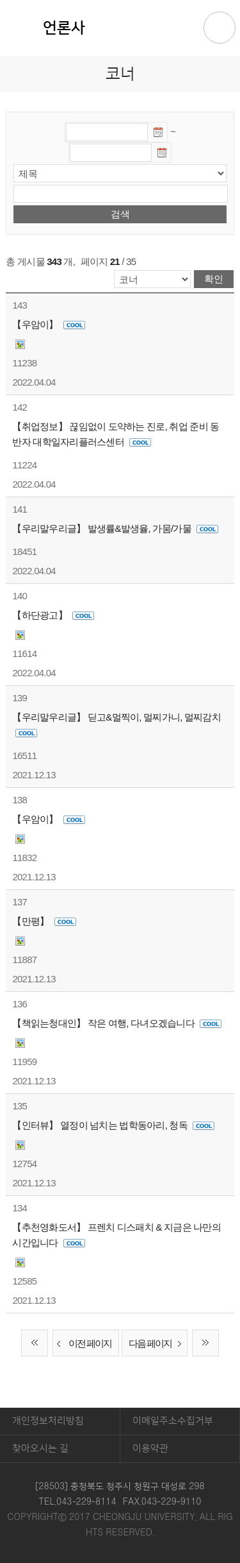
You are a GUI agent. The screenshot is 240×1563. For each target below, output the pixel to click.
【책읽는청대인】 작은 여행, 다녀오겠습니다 (116, 1023)
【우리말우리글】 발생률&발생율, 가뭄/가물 (115, 528)
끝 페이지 (205, 1342)
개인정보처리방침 (48, 1420)
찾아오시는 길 (40, 1448)
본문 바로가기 (120, 0)
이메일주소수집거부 (172, 1420)
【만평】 (44, 921)
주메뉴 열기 (220, 28)
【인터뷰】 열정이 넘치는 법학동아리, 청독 (113, 1125)
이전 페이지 (82, 1343)
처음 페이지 (34, 1342)
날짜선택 (158, 134)
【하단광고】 (53, 615)
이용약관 (150, 1448)
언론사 (64, 28)
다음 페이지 (158, 1343)
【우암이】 (48, 324)
